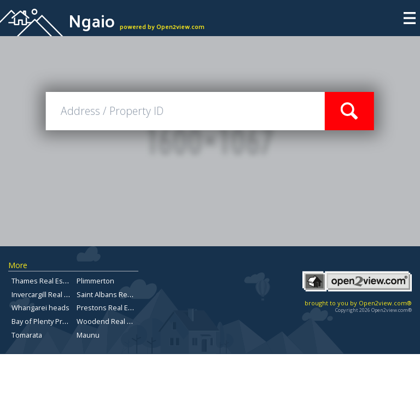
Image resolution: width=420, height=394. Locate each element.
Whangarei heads (40, 307)
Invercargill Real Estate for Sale (61, 294)
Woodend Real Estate (112, 321)
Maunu (88, 335)
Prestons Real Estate (110, 307)
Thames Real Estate (43, 281)
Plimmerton (95, 281)
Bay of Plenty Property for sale (60, 321)
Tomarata (26, 335)
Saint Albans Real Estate (116, 294)
